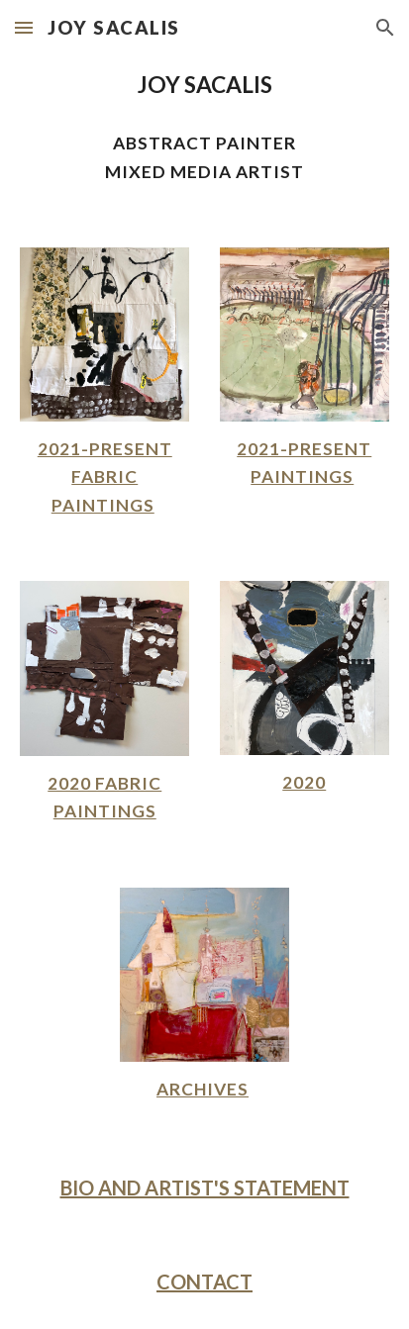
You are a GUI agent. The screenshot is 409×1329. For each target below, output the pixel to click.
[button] (24, 27)
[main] (204, 84)
